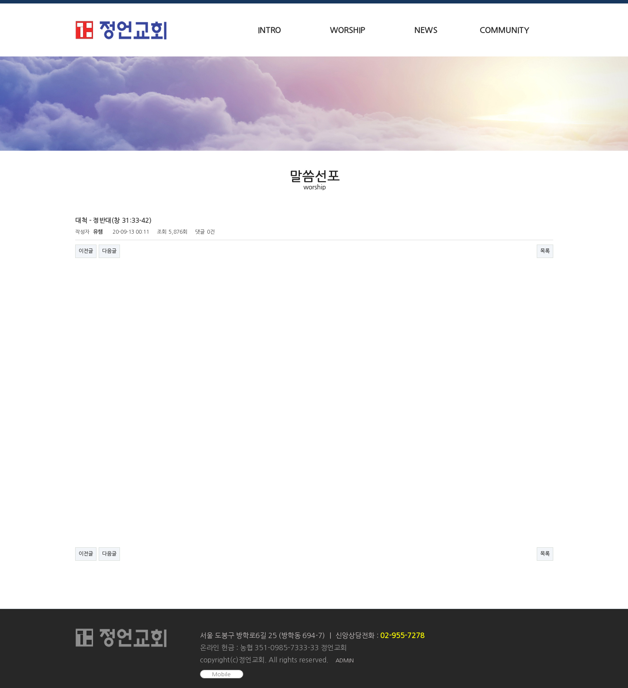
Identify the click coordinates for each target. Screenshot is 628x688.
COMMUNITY (504, 30)
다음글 (109, 251)
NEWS (425, 30)
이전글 (86, 251)
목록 (545, 251)
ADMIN (345, 660)
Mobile (221, 674)
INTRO (269, 30)
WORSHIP (347, 30)
